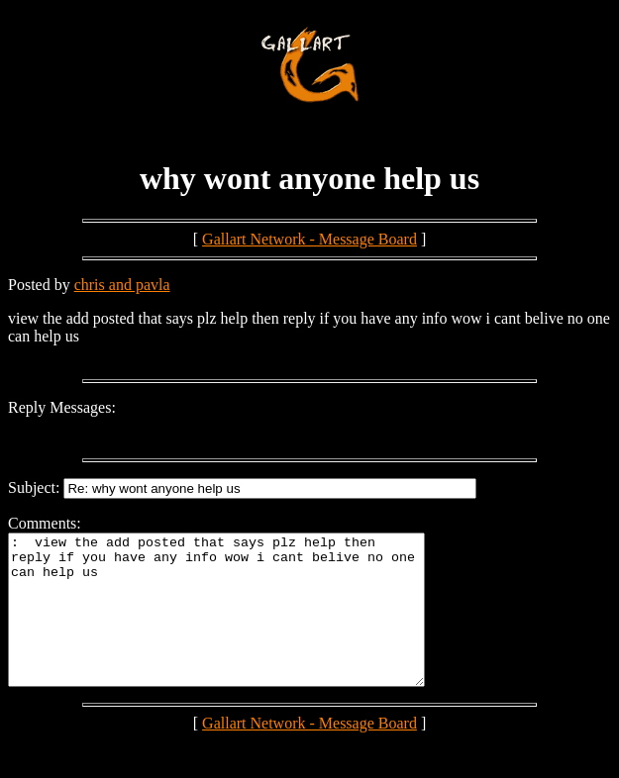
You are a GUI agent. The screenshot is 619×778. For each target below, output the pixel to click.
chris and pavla (122, 284)
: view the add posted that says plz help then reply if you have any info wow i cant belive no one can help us (241, 625)
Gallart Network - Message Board (309, 239)
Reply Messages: (62, 407)
